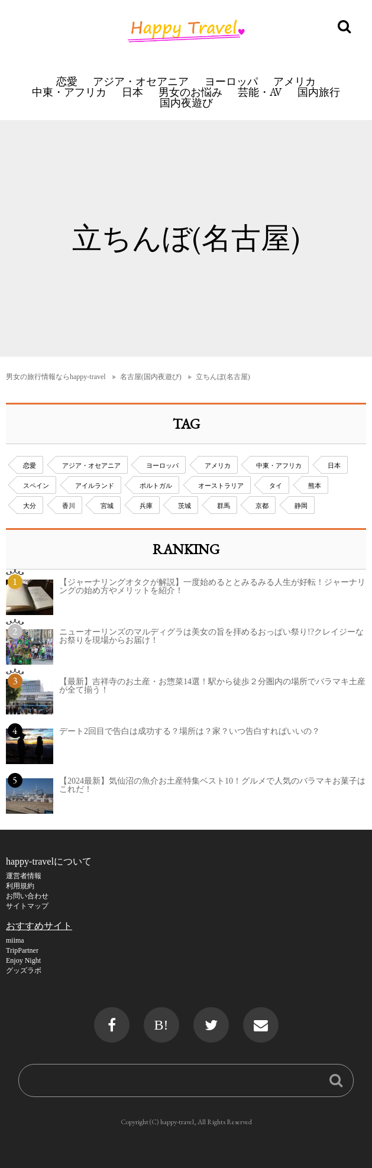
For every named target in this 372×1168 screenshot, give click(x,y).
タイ (275, 485)
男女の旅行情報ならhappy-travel (56, 377)
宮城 (107, 505)
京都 (262, 505)
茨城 (184, 505)
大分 (29, 505)
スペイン (36, 485)
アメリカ (294, 81)
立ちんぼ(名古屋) (223, 377)
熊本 (314, 485)
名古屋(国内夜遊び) (151, 377)
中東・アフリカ (69, 92)
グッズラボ (23, 970)
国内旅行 (318, 92)
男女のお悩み (190, 92)
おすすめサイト (39, 926)
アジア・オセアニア (141, 81)
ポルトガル (156, 485)
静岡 (301, 505)
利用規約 (20, 886)
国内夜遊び (186, 102)
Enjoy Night (23, 960)
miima (15, 940)
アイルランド (94, 485)
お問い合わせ (27, 896)
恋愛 (66, 81)
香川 (68, 505)
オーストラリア (221, 485)
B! (161, 1025)
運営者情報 (23, 876)
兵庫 (146, 505)
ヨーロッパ (231, 81)
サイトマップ (27, 906)
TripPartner (22, 950)
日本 (132, 92)
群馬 (223, 505)
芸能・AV (260, 92)
